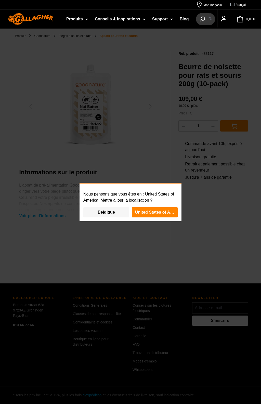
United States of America (156, 212)
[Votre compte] (9, 38)
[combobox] (234, 19)
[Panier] (34, 38)
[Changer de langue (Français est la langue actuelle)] (241, 5)
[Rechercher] (204, 19)
